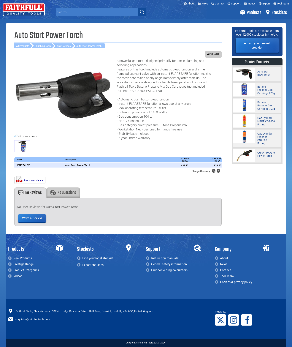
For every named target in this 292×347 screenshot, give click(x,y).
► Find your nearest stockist (257, 45)
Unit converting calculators (167, 270)
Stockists (276, 12)
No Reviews (30, 192)
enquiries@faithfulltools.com (32, 319)
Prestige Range (21, 264)
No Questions (63, 192)
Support (234, 3)
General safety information (166, 264)
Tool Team (281, 3)
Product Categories (23, 270)
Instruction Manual (29, 180)
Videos (250, 3)
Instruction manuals (162, 258)
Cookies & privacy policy (233, 282)
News (203, 3)
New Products (20, 258)
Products (250, 12)
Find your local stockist (95, 258)
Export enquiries (90, 265)
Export (264, 3)
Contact (217, 3)
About (189, 3)
